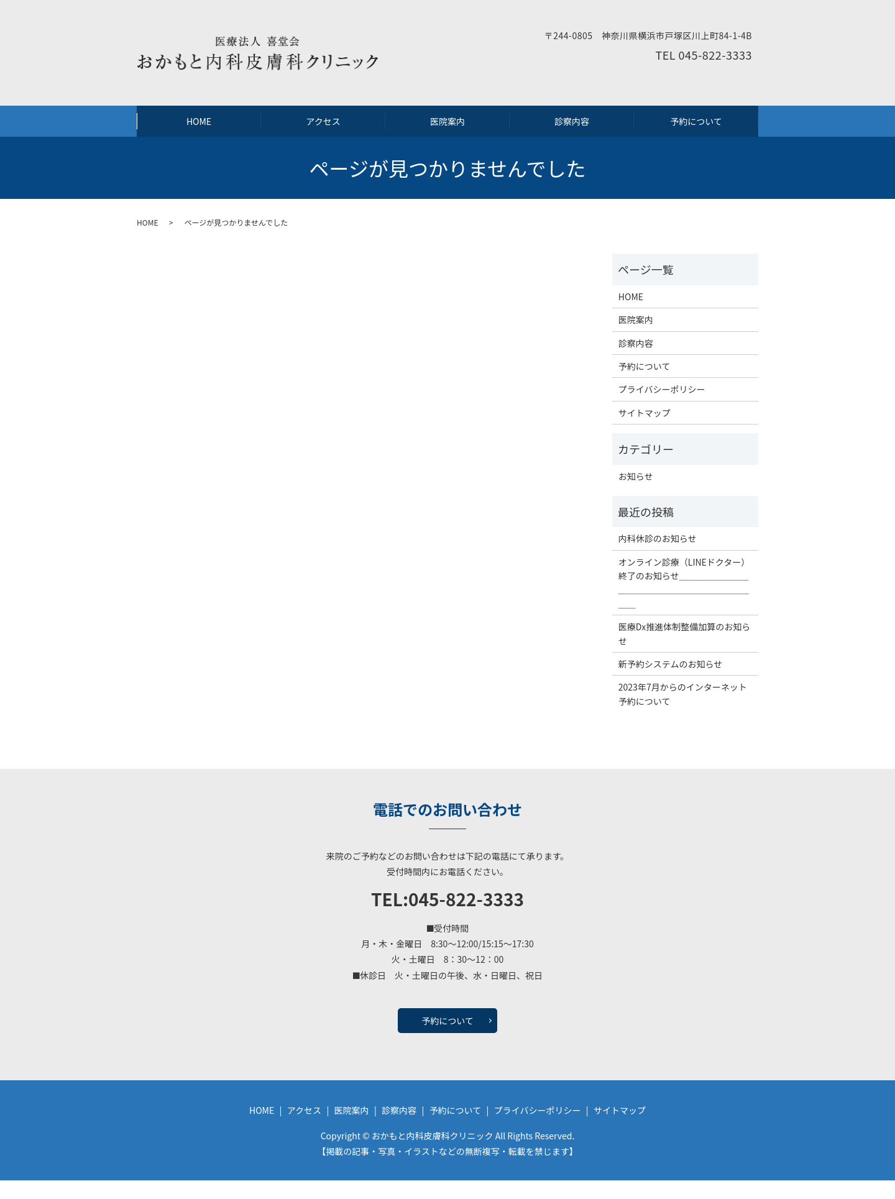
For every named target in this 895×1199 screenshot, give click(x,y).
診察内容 (571, 130)
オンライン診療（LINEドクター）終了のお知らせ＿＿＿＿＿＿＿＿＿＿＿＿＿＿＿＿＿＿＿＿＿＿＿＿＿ (684, 601)
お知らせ (635, 494)
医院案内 (447, 130)
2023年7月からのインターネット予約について (682, 712)
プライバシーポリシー (661, 408)
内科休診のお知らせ (657, 557)
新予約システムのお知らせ (670, 682)
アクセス (323, 130)
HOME (198, 130)
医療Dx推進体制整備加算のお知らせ (684, 652)
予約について (696, 130)
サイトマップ (644, 431)
